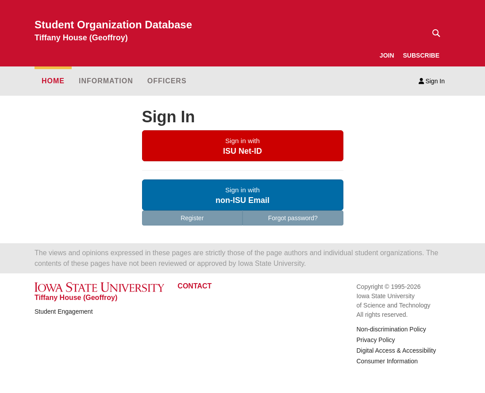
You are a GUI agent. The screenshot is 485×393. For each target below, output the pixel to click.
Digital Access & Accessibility (396, 350)
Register (192, 218)
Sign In (432, 81)
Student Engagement (64, 311)
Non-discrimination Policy (391, 329)
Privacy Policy (375, 339)
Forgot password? (293, 218)
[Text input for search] (433, 33)
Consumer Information (387, 361)
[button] (242, 145)
